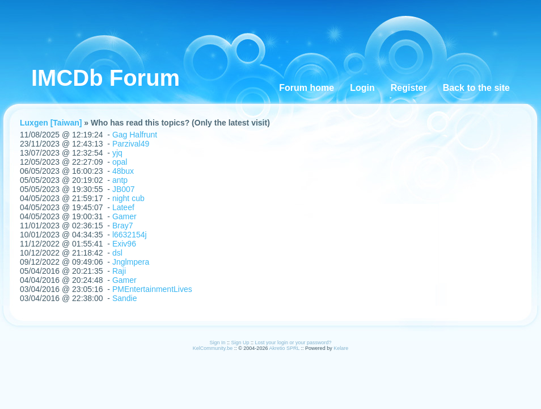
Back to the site (476, 88)
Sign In (217, 342)
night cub (128, 198)
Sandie (124, 298)
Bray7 (122, 225)
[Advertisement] (234, 26)
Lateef (123, 207)
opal (119, 161)
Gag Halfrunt (134, 134)
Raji (119, 271)
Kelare (340, 348)
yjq (117, 152)
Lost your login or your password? (293, 342)
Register (409, 88)
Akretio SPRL (285, 348)
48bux (123, 171)
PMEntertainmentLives (152, 289)
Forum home (306, 88)
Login (362, 88)
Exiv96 (124, 243)
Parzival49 (130, 143)
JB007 (123, 189)
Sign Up (240, 342)
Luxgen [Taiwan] (51, 122)
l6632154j (129, 234)
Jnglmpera (130, 261)
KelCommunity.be (213, 348)
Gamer (124, 216)
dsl (117, 252)
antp (120, 180)
